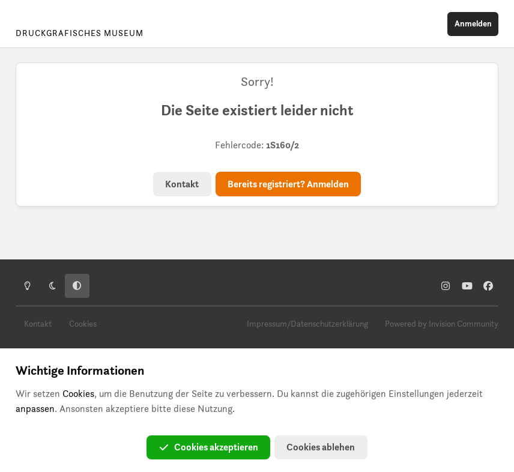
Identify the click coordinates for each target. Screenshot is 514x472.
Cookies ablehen (320, 447)
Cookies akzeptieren (209, 447)
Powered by (441, 323)
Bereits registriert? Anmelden (288, 184)
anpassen (35, 408)
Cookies (83, 323)
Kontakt (182, 184)
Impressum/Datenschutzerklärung (307, 323)
